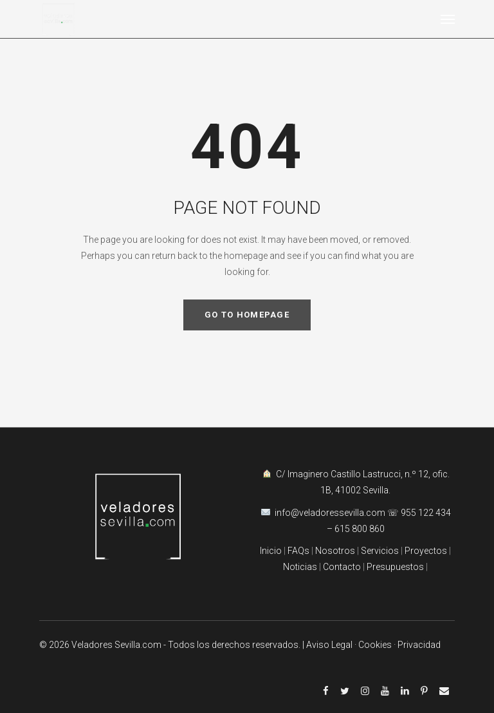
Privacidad (419, 645)
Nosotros (335, 551)
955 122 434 (426, 513)
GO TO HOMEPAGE (247, 314)
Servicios (381, 551)
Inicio (271, 551)
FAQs (298, 551)
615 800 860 (359, 529)
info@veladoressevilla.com (331, 513)
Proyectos (425, 551)
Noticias (300, 567)
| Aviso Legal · (330, 645)
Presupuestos (395, 567)
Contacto (342, 567)
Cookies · (378, 645)
